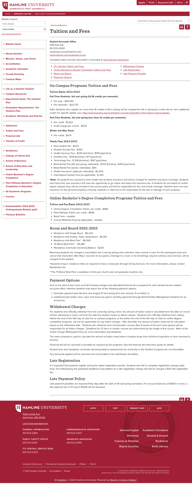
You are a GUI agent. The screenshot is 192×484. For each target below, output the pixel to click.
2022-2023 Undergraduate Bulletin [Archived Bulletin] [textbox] (160, 21)
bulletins (62, 481)
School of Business (16, 161)
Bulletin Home (13, 45)
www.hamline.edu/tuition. (116, 60)
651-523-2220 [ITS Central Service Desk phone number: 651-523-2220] (30, 453)
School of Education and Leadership (19, 168)
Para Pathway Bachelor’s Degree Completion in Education (23, 185)
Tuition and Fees (15, 131)
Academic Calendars (17, 70)
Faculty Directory (15, 75)
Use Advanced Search (11, 34)
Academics (113, 8)
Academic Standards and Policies (24, 117)
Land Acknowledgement (35, 424)
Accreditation (13, 64)
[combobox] (163, 21)
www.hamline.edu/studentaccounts (68, 56)
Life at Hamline (132, 8)
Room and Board (62, 74)
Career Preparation (156, 8)
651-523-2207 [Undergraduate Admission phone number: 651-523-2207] (74, 434)
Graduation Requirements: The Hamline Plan (22, 110)
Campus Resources (16, 95)
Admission (11, 126)
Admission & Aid (94, 8)
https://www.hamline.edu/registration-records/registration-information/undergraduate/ (126, 113)
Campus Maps (13, 80)
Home (8, 13)
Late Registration (131, 71)
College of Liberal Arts (18, 156)
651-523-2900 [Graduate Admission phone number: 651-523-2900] (74, 443)
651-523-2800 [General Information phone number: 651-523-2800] (30, 434)
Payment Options (63, 78)
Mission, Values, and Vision (21, 59)
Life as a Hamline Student (20, 89)
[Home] (29, 6)
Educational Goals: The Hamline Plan (23, 101)
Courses (10, 197)
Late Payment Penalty (134, 74)
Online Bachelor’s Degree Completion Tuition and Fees (82, 71)
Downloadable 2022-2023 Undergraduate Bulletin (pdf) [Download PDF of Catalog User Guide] (21, 208)
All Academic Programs (18, 192)
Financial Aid (13, 136)
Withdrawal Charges (133, 67)
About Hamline (180, 8)
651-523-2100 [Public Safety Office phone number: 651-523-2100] (30, 443)
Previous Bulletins (15, 215)
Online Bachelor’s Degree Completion (20, 177)
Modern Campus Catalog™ (123, 481)
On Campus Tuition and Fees (69, 67)
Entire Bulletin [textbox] (8, 24)
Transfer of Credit (15, 142)
